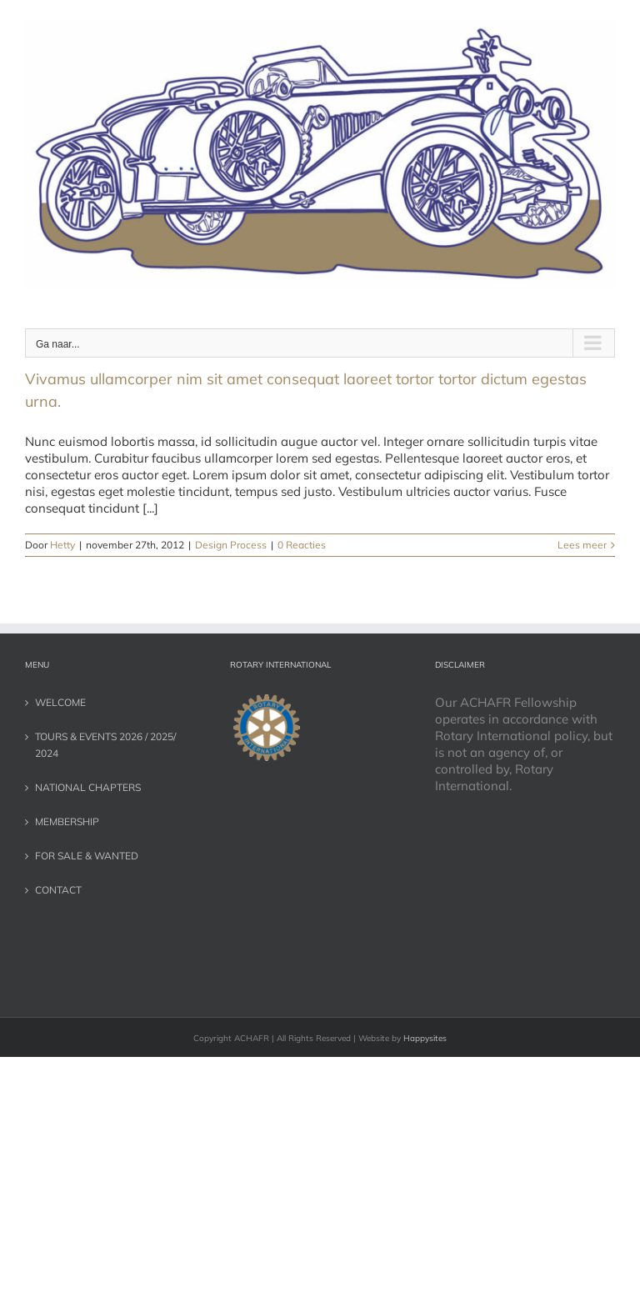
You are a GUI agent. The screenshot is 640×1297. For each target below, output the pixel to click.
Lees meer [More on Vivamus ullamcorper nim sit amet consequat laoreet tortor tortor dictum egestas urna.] (582, 544)
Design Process (231, 544)
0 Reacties (302, 544)
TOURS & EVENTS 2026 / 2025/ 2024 (105, 744)
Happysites (425, 1038)
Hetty (62, 544)
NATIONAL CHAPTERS (88, 787)
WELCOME (60, 702)
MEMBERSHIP (67, 821)
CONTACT (58, 890)
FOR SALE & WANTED (86, 855)
